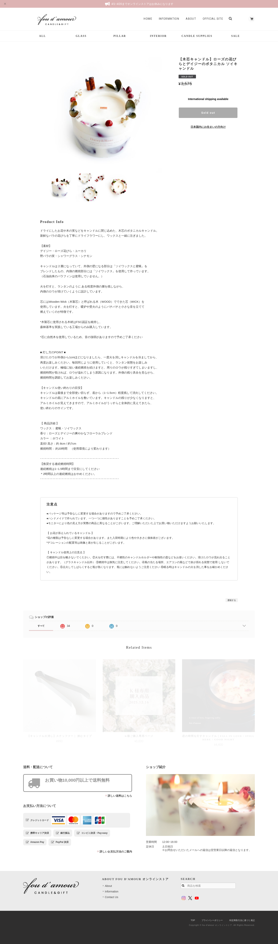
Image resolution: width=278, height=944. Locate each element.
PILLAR (120, 36)
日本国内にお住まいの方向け (208, 126)
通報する (231, 600)
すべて (41, 626)
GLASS (81, 36)
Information (167, 18)
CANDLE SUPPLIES (196, 36)
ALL (42, 36)
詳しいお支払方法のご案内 (116, 851)
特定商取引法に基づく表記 (242, 920)
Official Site (211, 18)
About (189, 18)
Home (146, 18)
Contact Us (111, 897)
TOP (193, 920)
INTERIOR (158, 36)
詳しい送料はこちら (120, 795)
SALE (235, 36)
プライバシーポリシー (212, 920)
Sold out (208, 112)
